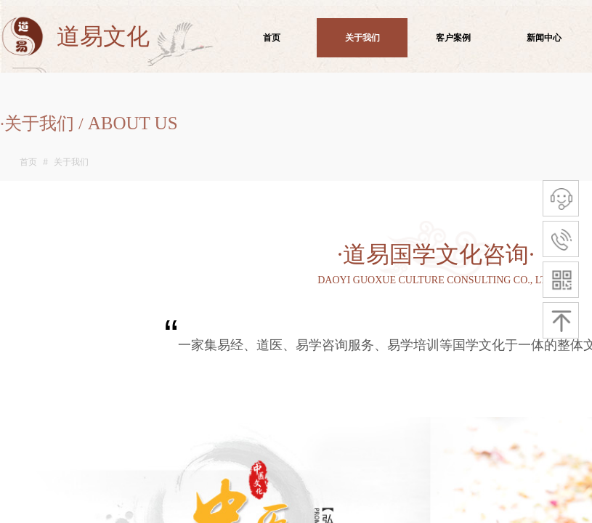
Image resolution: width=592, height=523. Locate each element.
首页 (28, 162)
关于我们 (71, 162)
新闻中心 (544, 38)
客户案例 (453, 38)
